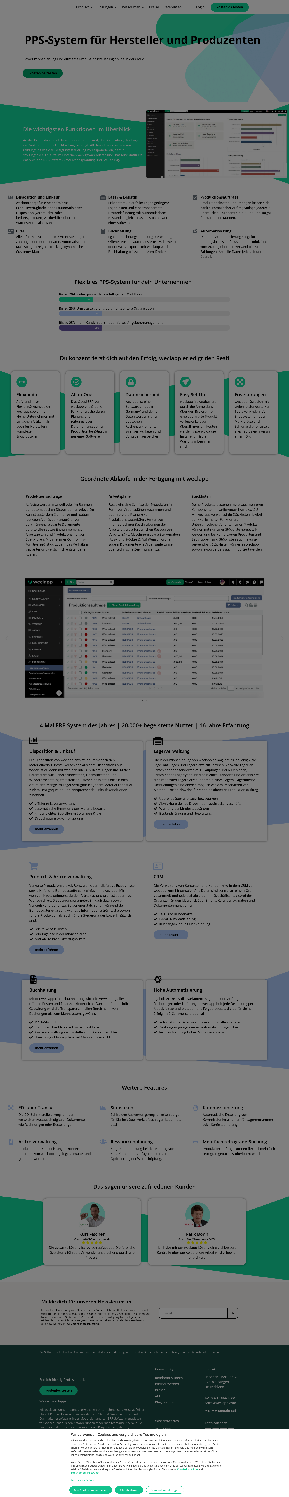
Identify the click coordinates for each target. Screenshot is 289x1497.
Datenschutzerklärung (84, 1473)
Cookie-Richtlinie (187, 1469)
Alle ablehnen (129, 1490)
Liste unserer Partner (82, 1480)
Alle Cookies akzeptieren (91, 1490)
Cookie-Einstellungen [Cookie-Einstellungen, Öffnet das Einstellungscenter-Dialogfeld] (165, 1490)
